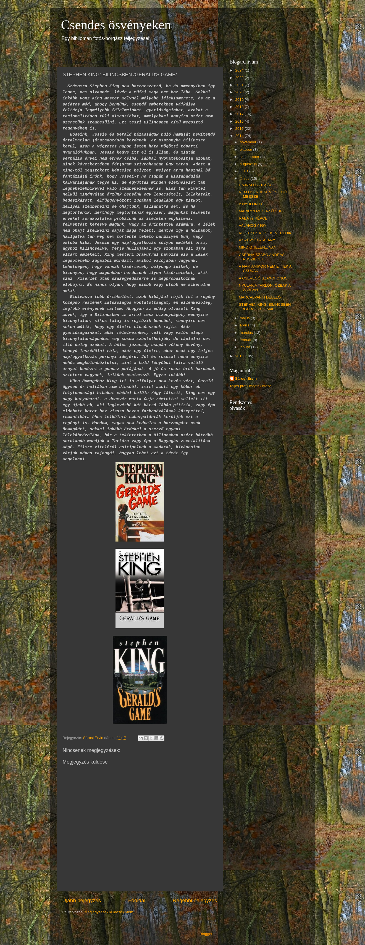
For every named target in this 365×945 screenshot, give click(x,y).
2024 (240, 70)
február (246, 340)
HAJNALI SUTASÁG (256, 185)
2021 (240, 85)
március (247, 333)
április (245, 325)
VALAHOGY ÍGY (252, 225)
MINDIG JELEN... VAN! (258, 247)
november (249, 142)
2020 (240, 92)
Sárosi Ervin (246, 378)
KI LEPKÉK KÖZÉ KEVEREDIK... (267, 233)
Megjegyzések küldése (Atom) (110, 912)
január (245, 347)
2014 (240, 136)
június (245, 178)
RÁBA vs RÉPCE (253, 218)
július (245, 171)
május (245, 318)
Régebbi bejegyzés (195, 900)
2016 (240, 121)
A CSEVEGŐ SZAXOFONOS (263, 278)
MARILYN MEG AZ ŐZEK (260, 211)
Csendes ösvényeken (116, 24)
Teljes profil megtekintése (251, 386)
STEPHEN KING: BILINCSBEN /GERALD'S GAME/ (265, 306)
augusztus (249, 164)
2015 (240, 128)
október (246, 149)
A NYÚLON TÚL (252, 204)
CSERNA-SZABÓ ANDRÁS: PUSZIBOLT (262, 257)
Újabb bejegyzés (81, 900)
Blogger (205, 934)
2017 (240, 114)
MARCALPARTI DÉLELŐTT (262, 297)
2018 (240, 107)
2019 (240, 99)
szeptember (250, 157)
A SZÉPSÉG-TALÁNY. (257, 240)
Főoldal (136, 900)
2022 (240, 78)
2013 (240, 356)
